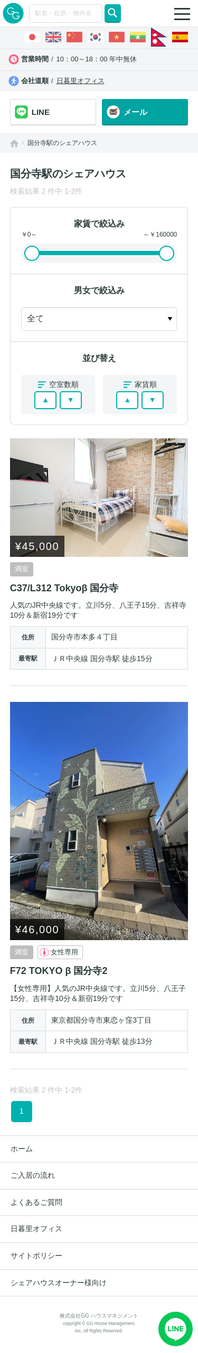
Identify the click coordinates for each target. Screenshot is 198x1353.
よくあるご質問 (36, 1202)
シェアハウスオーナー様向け (59, 1282)
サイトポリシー (36, 1255)
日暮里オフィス (80, 81)
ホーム (22, 1148)
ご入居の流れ (33, 1175)
